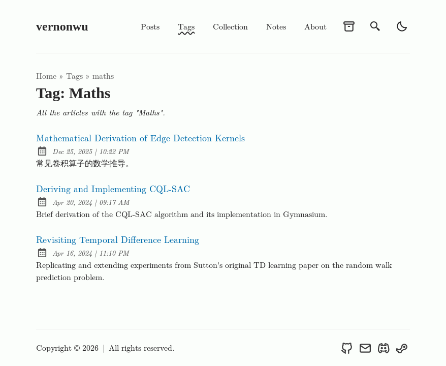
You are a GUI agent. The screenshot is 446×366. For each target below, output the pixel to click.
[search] (375, 26)
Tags (186, 26)
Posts (150, 26)
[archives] (349, 26)
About (315, 26)
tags (74, 75)
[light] (402, 26)
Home (46, 75)
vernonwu (62, 26)
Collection (230, 26)
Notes (276, 26)
